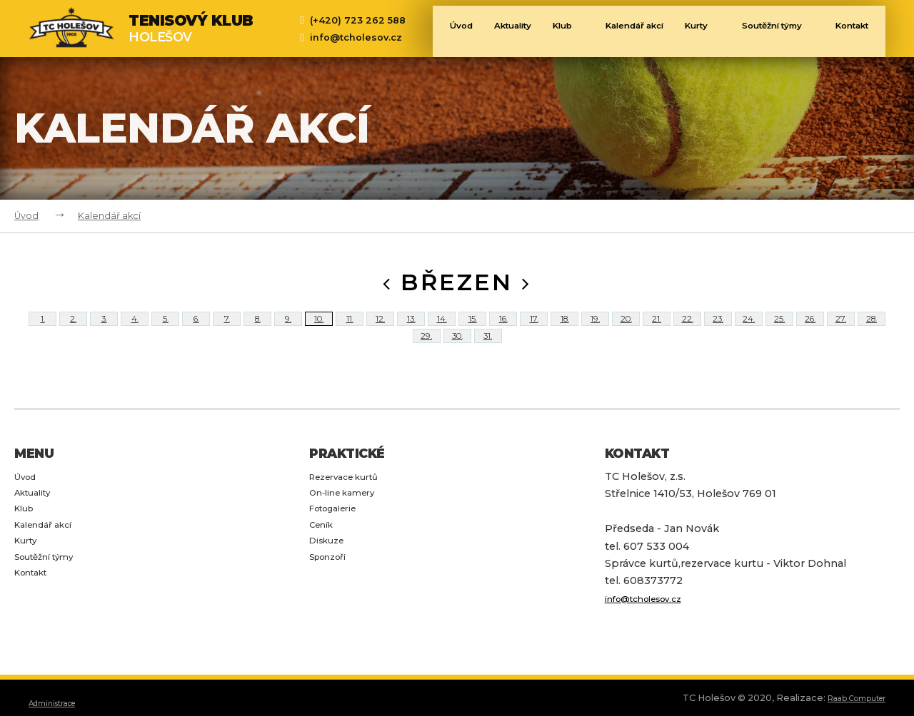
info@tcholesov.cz (356, 37)
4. (135, 328)
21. (657, 328)
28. (871, 328)
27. (841, 328)
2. (73, 328)
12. (380, 328)
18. (564, 328)
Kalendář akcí (622, 30)
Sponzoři (333, 604)
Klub (554, 30)
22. (687, 328)
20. (625, 328)
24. (749, 328)
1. (42, 328)
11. (349, 328)
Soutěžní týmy (777, 30)
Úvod (434, 30)
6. (196, 328)
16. (503, 328)
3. (104, 328)
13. (411, 328)
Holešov (191, 28)
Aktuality (491, 30)
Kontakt (855, 30)
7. (227, 328)
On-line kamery (350, 536)
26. (810, 328)
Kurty (700, 30)
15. (472, 328)
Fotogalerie (339, 553)
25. (779, 328)
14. (442, 328)
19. (595, 328)
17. (534, 328)
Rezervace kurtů (352, 519)
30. (457, 367)
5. (165, 328)
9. (288, 328)
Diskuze (330, 587)
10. (319, 328)
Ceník (324, 570)
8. (257, 328)
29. (426, 367)
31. (487, 367)
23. (718, 328)
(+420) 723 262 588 (358, 20)
